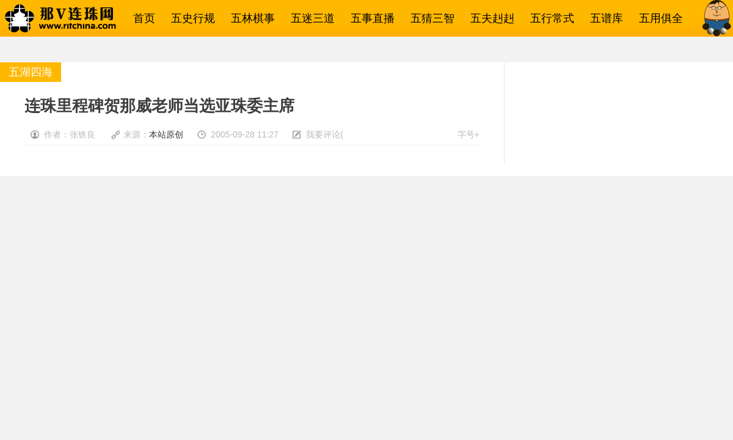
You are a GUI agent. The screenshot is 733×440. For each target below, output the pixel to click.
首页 (141, 18)
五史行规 (190, 18)
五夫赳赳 (489, 18)
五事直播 (370, 18)
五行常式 (549, 18)
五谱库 (603, 18)
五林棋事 (250, 18)
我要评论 (323, 134)
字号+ (469, 134)
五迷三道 (310, 18)
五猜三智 (429, 18)
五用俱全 (658, 18)
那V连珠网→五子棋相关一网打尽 (76, 18)
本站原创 (166, 134)
